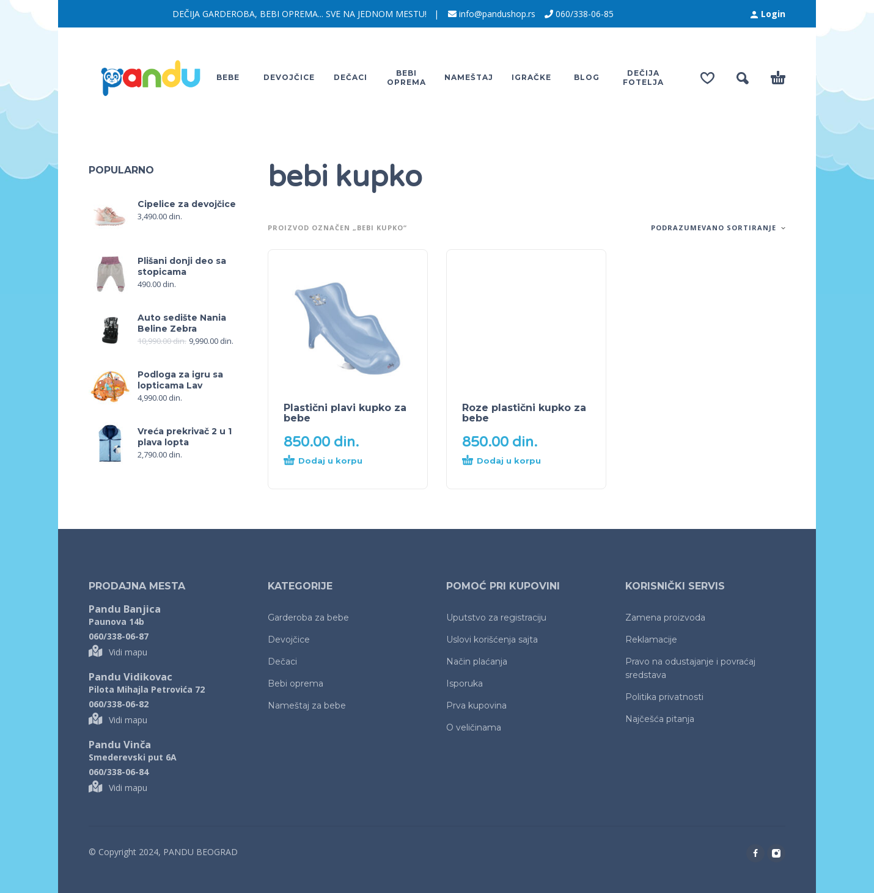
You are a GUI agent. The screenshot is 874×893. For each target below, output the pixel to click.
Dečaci (282, 661)
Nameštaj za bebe (307, 705)
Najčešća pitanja (659, 718)
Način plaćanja (476, 661)
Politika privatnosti (664, 696)
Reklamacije (651, 639)
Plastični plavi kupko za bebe (345, 413)
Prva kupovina (476, 705)
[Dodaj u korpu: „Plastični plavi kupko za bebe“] (326, 465)
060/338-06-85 (585, 14)
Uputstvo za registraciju (496, 617)
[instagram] (776, 853)
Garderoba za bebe (308, 617)
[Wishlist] (707, 78)
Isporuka (464, 683)
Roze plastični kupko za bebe (524, 413)
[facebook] (755, 853)
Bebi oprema (295, 683)
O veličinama (473, 727)
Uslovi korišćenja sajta (492, 639)
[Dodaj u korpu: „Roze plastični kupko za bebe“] (504, 465)
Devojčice (289, 639)
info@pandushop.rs (497, 14)
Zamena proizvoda (665, 617)
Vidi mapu (118, 652)
